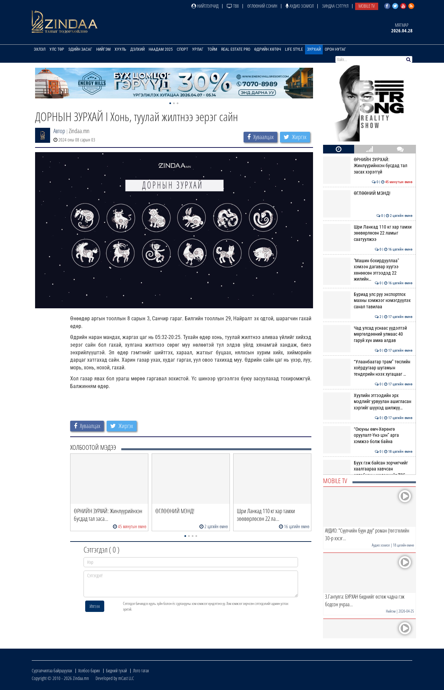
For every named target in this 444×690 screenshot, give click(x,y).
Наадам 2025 (161, 49)
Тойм (212, 49)
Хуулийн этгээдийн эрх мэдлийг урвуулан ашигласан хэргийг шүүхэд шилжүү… (367, 401)
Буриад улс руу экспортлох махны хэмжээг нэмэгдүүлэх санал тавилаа (367, 300)
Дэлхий (137, 49)
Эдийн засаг (80, 49)
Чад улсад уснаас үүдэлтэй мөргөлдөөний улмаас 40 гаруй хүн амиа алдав (367, 334)
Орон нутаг (335, 49)
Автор (59, 131)
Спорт (182, 49)
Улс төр (56, 49)
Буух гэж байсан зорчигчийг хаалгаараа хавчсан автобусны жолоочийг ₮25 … (367, 469)
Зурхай (314, 49)
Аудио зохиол (300, 6)
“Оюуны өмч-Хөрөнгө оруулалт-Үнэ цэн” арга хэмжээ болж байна (367, 435)
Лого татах (141, 670)
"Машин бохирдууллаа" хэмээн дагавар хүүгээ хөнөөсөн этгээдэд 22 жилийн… (367, 270)
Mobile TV (366, 6)
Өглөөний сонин (262, 6)
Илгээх (95, 606)
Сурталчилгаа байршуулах (52, 670)
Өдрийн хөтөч (267, 49)
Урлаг (197, 49)
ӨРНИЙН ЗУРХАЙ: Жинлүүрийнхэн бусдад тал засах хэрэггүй (367, 165)
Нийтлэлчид (204, 6)
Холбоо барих (89, 670)
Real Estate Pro (235, 49)
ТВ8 (233, 6)
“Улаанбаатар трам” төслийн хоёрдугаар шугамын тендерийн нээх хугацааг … (367, 368)
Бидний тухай (116, 670)
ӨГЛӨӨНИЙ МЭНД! (367, 193)
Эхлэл (39, 49)
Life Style (294, 49)
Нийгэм (103, 49)
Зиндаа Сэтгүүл (335, 6)
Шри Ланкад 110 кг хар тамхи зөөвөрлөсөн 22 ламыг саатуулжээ (367, 233)
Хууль (120, 49)
